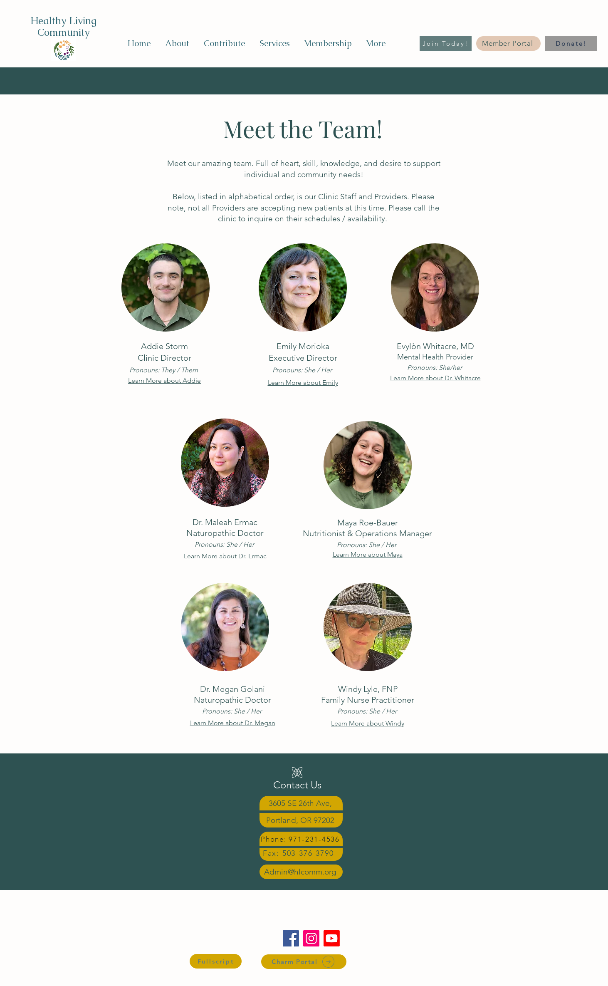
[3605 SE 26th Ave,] (301, 803)
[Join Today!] (446, 43)
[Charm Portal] (303, 961)
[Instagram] (311, 938)
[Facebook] (291, 938)
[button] (177, 43)
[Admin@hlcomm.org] (301, 872)
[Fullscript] (216, 961)
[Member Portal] (508, 43)
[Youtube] (332, 938)
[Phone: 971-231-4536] (301, 839)
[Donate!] (571, 43)
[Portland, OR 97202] (301, 820)
